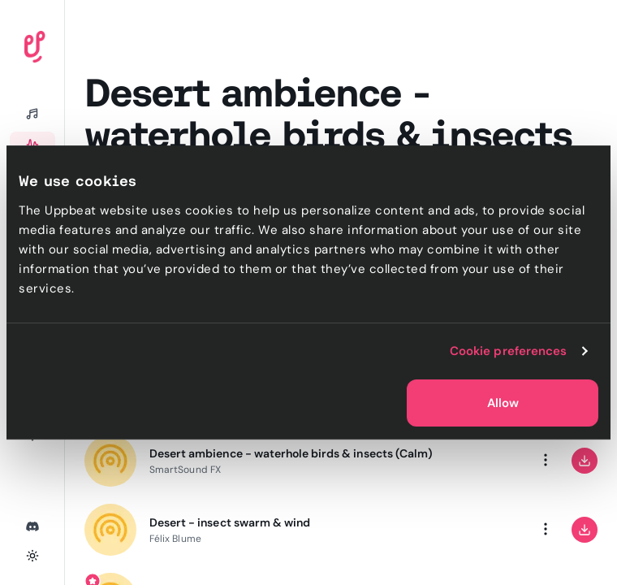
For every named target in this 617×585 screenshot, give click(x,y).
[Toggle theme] (32, 556)
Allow (503, 403)
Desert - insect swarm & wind (229, 522)
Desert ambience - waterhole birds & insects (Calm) (291, 453)
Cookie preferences (508, 351)
